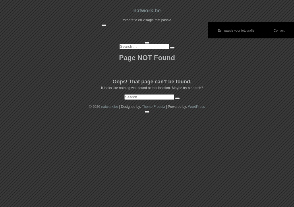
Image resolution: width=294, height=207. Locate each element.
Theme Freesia (153, 107)
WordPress (196, 107)
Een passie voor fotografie (236, 30)
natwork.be (146, 11)
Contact (279, 30)
